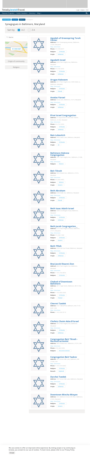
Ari (58, 145)
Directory (32, 13)
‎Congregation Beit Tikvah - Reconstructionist (64, 340)
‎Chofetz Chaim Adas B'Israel (64, 321)
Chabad (60, 298)
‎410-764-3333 (59, 69)
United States (6, 19)
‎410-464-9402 (59, 179)
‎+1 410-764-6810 (60, 273)
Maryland (14, 19)
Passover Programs (8, 13)
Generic (60, 185)
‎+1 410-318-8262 (60, 366)
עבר (87, 10)
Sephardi (61, 371)
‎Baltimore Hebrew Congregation (59, 154)
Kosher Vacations (22, 13)
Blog (39, 13)
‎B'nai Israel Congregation (63, 115)
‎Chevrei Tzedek (58, 303)
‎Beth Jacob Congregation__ (64, 226)
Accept (12, 453)
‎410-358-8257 (59, 49)
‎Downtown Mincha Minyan (64, 394)
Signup (83, 10)
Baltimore (22, 19)
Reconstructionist (64, 351)
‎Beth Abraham (57, 190)
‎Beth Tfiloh (56, 246)
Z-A (33, 30)
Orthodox (62, 51)
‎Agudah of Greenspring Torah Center (65, 39)
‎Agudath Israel (57, 60)
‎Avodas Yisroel (57, 97)
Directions (57, 47)
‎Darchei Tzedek (58, 376)
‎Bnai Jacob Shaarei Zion (62, 263)
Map (51, 47)
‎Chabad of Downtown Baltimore (61, 282)
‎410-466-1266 (59, 235)
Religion (16, 67)
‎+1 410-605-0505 (60, 292)
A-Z (23, 30)
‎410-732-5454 (59, 124)
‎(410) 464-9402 (60, 348)
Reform (61, 164)
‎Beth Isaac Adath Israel (62, 208)
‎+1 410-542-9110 (60, 312)
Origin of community (16, 61)
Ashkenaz (61, 54)
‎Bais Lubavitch (57, 135)
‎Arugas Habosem (59, 79)
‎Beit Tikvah (56, 170)
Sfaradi (60, 91)
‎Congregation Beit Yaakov (63, 357)
